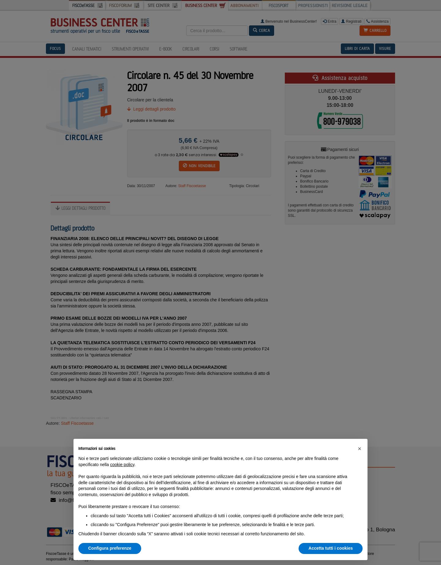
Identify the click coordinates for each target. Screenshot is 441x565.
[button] (359, 449)
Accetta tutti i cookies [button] (330, 548)
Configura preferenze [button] (109, 548)
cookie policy (122, 464)
